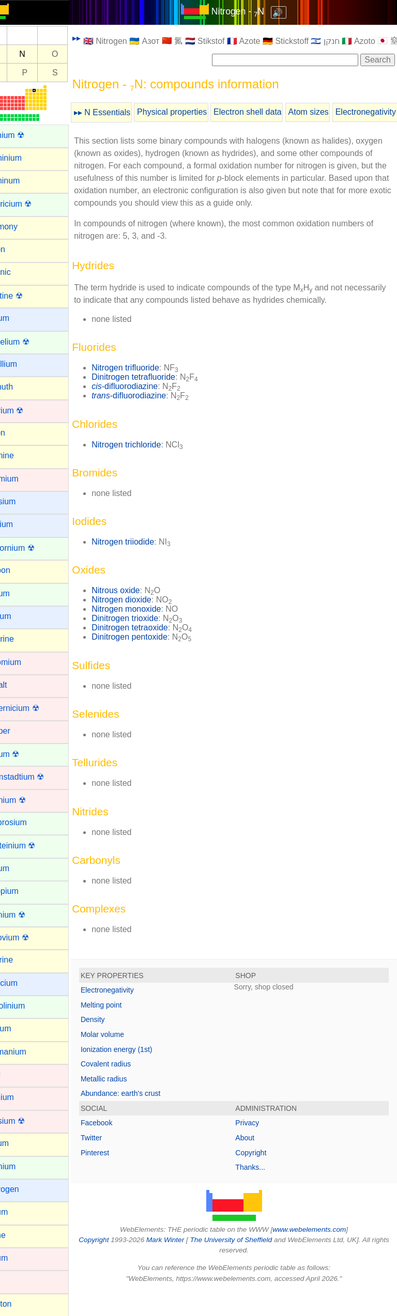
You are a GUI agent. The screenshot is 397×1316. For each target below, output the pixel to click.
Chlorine (22, 638)
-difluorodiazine (149, 411)
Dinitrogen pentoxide (154, 661)
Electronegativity (131, 1015)
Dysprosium (29, 822)
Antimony (24, 226)
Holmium (23, 1166)
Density (117, 1044)
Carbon (20, 570)
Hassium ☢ (28, 1121)
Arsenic (21, 272)
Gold (16, 1074)
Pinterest (119, 1177)
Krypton (21, 1303)
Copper (20, 730)
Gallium (21, 1028)
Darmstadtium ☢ (37, 776)
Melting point (125, 1030)
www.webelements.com (321, 1254)
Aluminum (25, 180)
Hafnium (22, 1097)
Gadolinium (28, 1005)
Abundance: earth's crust (145, 1118)
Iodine (18, 1235)
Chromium (26, 662)
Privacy (259, 1147)
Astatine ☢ (27, 295)
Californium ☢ (32, 548)
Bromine (22, 455)
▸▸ (101, 38)
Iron (14, 1280)
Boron (18, 432)
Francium (24, 983)
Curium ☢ (25, 754)
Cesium (21, 616)
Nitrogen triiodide (147, 566)
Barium (20, 318)
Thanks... (263, 1192)
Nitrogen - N (249, 11)
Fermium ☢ (28, 914)
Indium (19, 1211)
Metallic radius (128, 1104)
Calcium (22, 524)
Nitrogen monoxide (150, 633)
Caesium (23, 501)
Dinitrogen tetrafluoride (158, 401)
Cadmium (24, 478)
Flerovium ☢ (30, 937)
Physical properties (196, 111)
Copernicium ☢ (35, 708)
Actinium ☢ (28, 135)
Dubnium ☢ (28, 800)
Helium (20, 1143)
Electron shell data (272, 111)
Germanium (29, 1051)
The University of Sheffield (253, 1264)
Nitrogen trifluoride (150, 392)
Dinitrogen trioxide (149, 643)
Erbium (20, 868)
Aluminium (26, 157)
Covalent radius (130, 1089)
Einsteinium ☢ (33, 845)
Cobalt (19, 684)
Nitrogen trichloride (150, 469)
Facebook (120, 1147)
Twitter (115, 1162)
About (257, 1162)
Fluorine (22, 959)
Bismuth (22, 386)
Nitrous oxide (140, 615)
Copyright (263, 1177)
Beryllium (24, 364)
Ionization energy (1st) (141, 1074)
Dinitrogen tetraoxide (154, 652)
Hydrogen (25, 1189)
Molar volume (126, 1059)
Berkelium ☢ (30, 341)
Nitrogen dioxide (146, 624)
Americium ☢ (31, 203)
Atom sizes (332, 111)
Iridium (19, 1257)
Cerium (20, 593)
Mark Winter (187, 1264)
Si (18, 72)
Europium (24, 891)
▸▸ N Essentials (126, 112)
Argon (18, 249)
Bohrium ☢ (27, 410)
